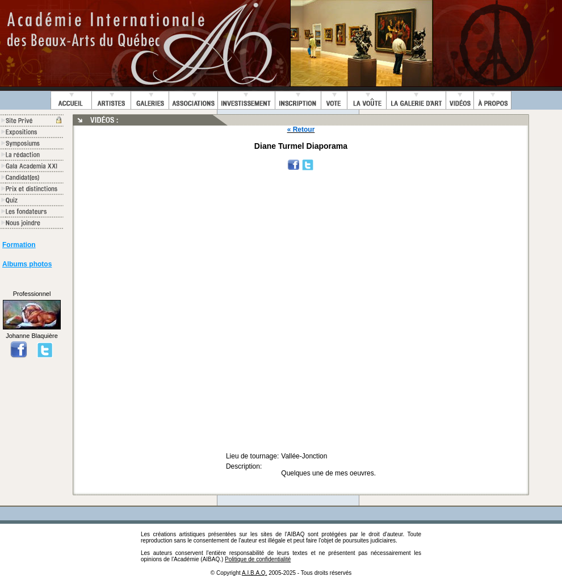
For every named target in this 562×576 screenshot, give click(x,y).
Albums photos (27, 264)
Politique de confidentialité (258, 559)
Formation (19, 245)
